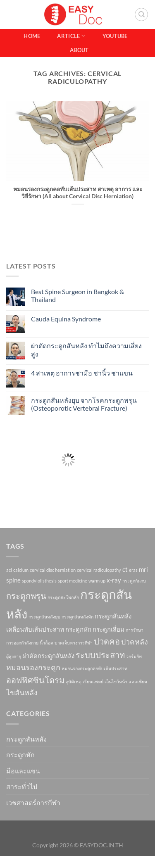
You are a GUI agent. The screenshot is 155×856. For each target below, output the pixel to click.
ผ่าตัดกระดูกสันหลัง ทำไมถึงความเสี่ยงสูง (86, 349)
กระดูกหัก (20, 755)
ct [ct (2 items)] (125, 569)
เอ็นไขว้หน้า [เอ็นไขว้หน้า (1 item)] (116, 681)
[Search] (141, 14)
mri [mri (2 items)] (143, 569)
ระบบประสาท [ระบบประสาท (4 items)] (100, 655)
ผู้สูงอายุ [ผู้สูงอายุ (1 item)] (13, 656)
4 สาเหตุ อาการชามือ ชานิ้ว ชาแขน (82, 373)
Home (32, 36)
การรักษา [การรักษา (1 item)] (134, 629)
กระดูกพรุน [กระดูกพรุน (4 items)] (26, 596)
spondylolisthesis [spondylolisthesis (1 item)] (39, 580)
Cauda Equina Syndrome (66, 319)
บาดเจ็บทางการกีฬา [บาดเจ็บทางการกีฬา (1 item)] (74, 642)
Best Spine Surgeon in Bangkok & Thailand (77, 295)
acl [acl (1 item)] (9, 570)
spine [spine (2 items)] (13, 580)
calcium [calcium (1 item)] (21, 570)
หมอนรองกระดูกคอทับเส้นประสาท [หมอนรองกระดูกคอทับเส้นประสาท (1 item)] (94, 668)
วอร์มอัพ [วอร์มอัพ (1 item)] (134, 656)
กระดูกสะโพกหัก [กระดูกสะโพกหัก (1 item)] (63, 597)
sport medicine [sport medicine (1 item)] (72, 580)
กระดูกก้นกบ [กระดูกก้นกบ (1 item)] (134, 580)
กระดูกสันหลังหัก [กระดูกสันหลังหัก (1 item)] (77, 616)
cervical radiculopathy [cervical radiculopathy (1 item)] (99, 570)
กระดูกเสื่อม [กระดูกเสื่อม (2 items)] (108, 629)
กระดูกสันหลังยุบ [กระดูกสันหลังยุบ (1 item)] (44, 616)
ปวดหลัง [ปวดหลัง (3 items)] (134, 641)
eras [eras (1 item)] (133, 570)
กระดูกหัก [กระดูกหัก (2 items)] (78, 629)
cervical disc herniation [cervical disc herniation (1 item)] (53, 570)
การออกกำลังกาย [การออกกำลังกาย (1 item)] (22, 642)
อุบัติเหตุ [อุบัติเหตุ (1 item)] (73, 681)
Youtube (115, 36)
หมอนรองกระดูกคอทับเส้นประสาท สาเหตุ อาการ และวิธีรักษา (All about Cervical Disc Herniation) (77, 193)
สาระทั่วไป (21, 786)
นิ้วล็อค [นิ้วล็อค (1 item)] (46, 642)
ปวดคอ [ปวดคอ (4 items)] (107, 641)
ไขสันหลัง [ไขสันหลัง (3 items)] (22, 692)
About (79, 50)
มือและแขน (23, 771)
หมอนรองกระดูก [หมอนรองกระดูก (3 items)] (33, 667)
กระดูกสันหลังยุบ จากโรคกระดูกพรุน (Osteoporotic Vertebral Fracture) (84, 404)
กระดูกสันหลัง (26, 739)
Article (71, 36)
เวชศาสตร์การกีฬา (33, 802)
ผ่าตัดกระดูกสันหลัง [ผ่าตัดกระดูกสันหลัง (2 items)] (48, 655)
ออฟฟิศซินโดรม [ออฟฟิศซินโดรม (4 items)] (35, 680)
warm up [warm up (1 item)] (96, 580)
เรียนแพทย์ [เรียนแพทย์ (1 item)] (93, 681)
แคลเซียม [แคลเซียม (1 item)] (138, 681)
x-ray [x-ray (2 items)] (114, 580)
